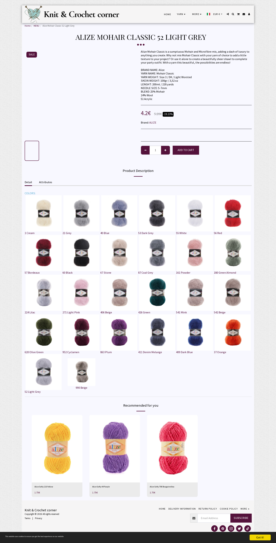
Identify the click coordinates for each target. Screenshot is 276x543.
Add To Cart (186, 150)
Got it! (260, 537)
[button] (227, 14)
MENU (36, 25)
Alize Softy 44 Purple (105, 487)
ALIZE (152, 122)
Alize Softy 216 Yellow (47, 487)
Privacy (38, 519)
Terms (27, 519)
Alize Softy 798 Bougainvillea (167, 487)
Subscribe (241, 519)
